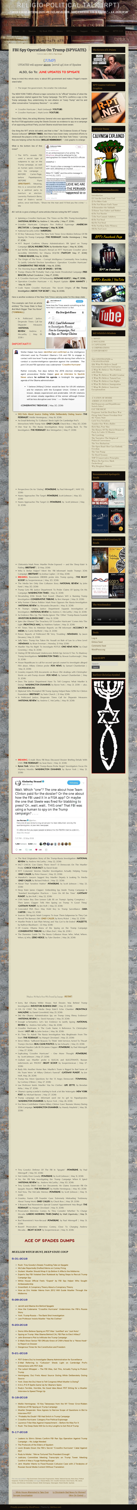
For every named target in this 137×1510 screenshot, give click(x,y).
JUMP (49, 60)
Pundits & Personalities (26, 1481)
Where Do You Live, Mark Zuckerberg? (103, 462)
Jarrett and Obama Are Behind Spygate (36, 1306)
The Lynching (98, 435)
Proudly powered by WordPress (25, 1507)
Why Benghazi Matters (102, 466)
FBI (76, 1481)
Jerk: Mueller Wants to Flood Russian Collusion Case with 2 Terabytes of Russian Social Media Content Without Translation (52, 1465)
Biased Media (45, 1481)
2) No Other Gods (99, 201)
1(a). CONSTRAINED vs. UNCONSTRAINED (102, 360)
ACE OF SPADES (45, 268)
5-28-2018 (19, 1299)
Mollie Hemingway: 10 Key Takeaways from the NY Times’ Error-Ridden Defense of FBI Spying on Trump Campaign (52, 1405)
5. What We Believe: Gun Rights (106, 381)
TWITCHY (66, 253)
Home (16, 31)
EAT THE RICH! (99, 409)
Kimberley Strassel (32, 1483)
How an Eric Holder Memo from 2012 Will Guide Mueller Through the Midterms (52, 1291)
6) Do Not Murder (99, 213)
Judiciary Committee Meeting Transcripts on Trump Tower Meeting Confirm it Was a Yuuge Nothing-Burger (52, 1459)
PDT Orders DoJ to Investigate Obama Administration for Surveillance (50, 1360)
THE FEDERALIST (53, 237)
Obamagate (54, 1483)
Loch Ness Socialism (101, 420)
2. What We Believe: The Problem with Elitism (106, 370)
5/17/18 (58, 268)
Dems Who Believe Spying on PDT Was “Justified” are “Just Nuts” (48, 1331)
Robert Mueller (63, 1483)
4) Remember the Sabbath (103, 207)
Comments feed (99, 646)
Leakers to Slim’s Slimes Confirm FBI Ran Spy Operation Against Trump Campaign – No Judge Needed (52, 1440)
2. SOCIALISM (98, 341)
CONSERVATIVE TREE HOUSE (32, 265)
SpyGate (71, 1483)
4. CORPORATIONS (100, 347)
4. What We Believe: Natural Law (106, 378)
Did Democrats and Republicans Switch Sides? (106, 405)
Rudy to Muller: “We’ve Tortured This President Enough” (44, 1454)
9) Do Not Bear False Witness (104, 225)
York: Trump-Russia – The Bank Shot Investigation (41, 1315)
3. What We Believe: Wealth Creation (108, 375)
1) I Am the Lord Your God (103, 198)
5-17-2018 (19, 1432)
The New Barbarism (100, 443)
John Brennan (21, 1483)
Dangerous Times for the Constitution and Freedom (41, 1347)
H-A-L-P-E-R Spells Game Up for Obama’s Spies (40, 1385)
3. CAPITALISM (99, 344)
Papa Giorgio (58, 54)
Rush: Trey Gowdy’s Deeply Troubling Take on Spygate (43, 1265)
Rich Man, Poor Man (101, 426)
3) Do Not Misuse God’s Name (105, 204)
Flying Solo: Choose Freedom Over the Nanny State (107, 416)
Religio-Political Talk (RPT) (68, 5)
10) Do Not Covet (99, 228)
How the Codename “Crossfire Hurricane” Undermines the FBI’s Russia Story (52, 1310)
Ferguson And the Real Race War (106, 412)
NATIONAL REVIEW (27, 221)
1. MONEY (96, 338)
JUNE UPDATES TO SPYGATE (59, 72)
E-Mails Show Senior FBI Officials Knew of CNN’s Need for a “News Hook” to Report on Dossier (52, 1342)
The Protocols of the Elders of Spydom (35, 1445)
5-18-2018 (19, 1397)
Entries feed (97, 642)
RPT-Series (72, 31)
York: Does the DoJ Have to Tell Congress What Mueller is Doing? (48, 1382)
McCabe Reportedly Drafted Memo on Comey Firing (42, 1268)
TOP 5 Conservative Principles (105, 457)
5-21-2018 (19, 1353)
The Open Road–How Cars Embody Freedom (107, 447)
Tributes (95, 31)
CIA (51, 1481)
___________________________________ (108, 355)
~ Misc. (106, 31)
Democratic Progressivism (46, 1478)
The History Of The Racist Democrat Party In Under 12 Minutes (108, 431)
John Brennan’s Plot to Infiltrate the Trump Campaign (42, 1337)
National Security (65, 1478)
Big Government (32, 1478)
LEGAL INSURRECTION (38, 246)
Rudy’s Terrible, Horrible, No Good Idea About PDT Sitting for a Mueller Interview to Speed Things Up (52, 1389)
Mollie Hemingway (44, 1483)
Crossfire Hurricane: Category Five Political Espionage (43, 1420)
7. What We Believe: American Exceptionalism (105, 388)
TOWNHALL (18, 312)
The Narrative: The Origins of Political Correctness (105, 439)
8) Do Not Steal (98, 219)
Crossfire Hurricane (71, 365)
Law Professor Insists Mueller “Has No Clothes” (40, 1319)
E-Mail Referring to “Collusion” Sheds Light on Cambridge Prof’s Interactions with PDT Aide (52, 1364)
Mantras (32, 31)
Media (57, 1478)
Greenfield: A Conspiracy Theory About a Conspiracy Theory (45, 1287)
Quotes (60, 31)
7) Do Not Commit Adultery (104, 216)
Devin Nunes (70, 1481)
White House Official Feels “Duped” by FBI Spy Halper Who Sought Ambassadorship (52, 1282)
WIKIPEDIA (46, 230)
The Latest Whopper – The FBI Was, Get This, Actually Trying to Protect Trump (52, 1370)
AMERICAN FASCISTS (102, 400)
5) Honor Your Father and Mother (106, 210)
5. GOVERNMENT (99, 350)
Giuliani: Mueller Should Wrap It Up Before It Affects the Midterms (48, 1271)
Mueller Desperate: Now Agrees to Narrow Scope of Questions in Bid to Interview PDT (52, 1411)
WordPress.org (98, 649)
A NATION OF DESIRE (102, 397)
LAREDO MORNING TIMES (39, 1214)
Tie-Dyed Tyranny (100, 454)
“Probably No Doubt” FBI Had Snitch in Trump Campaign (44, 1416)
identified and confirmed (55, 352)
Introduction (97, 195)
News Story (74, 1478)
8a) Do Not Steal (99, 222)
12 (24, 31)
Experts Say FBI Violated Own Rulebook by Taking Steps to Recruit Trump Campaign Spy (52, 1276)
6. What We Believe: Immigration (106, 384)
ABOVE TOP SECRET (40, 291)
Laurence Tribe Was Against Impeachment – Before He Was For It (48, 1423)
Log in (94, 638)
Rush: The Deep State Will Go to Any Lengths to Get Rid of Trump (48, 1426)
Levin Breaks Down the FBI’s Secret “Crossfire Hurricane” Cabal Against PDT (52, 1449)
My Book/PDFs (46, 31)
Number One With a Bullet (103, 423)
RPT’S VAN (118, 31)
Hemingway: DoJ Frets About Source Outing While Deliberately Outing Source (52, 1377)
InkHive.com (55, 1507)
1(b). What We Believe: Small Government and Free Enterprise (106, 365)
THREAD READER (26, 256)
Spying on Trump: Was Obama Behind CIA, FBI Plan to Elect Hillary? (49, 1334)
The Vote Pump (98, 451)
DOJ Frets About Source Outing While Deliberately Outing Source (50, 414)
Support (84, 31)
